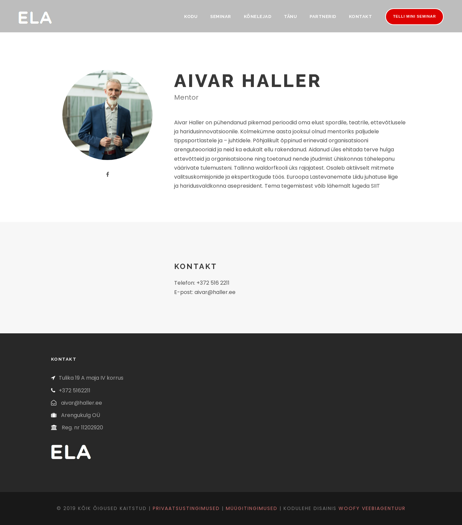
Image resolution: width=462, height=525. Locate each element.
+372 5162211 (74, 390)
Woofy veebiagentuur (372, 508)
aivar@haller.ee (81, 403)
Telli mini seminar (414, 16)
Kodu (190, 16)
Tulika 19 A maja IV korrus (91, 378)
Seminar (220, 16)
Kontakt (360, 16)
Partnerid (323, 16)
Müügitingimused (252, 508)
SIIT (375, 186)
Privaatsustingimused (186, 508)
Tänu (290, 16)
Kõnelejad (258, 16)
